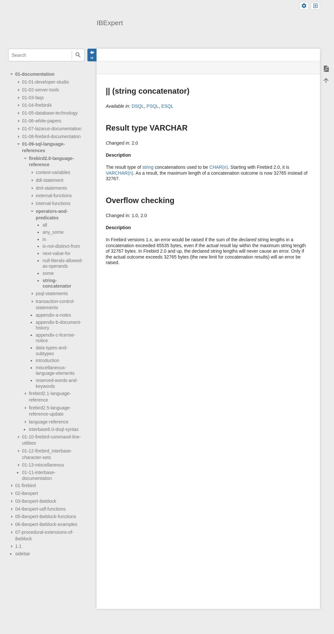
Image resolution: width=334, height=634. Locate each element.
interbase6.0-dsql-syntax (54, 429)
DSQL (137, 106)
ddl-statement (49, 180)
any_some (53, 232)
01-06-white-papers (41, 120)
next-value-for (56, 253)
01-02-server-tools (40, 89)
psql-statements (52, 293)
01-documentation (34, 74)
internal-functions (53, 203)
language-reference (48, 421)
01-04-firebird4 (37, 105)
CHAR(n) (218, 167)
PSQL (152, 106)
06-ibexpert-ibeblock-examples (46, 524)
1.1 (18, 546)
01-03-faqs (33, 97)
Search (78, 55)
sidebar (22, 553)
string (147, 167)
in (44, 239)
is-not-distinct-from (61, 246)
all (44, 225)
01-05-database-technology (49, 113)
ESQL (167, 106)
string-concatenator (56, 283)
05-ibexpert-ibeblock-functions (45, 516)
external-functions (54, 195)
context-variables (53, 172)
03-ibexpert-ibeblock (35, 501)
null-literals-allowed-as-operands (62, 263)
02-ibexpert (26, 493)
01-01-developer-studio (45, 82)
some (47, 273)
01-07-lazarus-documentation (51, 128)
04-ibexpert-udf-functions (40, 509)
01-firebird (25, 485)
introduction (47, 360)
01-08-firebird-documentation (51, 136)
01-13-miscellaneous (43, 465)
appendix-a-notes (53, 315)
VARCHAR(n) (119, 173)
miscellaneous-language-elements (55, 370)
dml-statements (51, 188)
